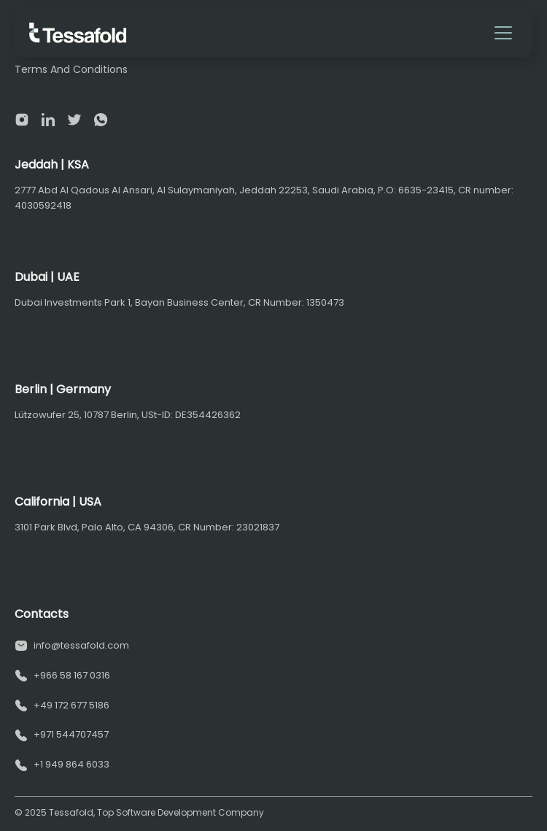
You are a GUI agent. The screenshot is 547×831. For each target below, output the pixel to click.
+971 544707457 (71, 734)
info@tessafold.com (81, 645)
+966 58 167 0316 (72, 675)
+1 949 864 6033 (71, 764)
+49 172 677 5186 (71, 705)
